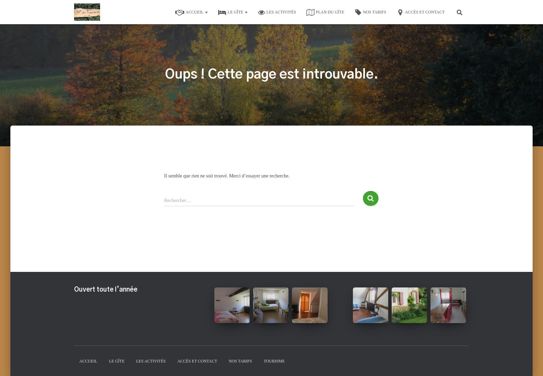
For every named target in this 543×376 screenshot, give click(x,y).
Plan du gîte (325, 12)
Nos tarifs (370, 12)
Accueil (191, 12)
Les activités (277, 12)
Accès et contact (421, 12)
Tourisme (274, 361)
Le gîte (233, 12)
